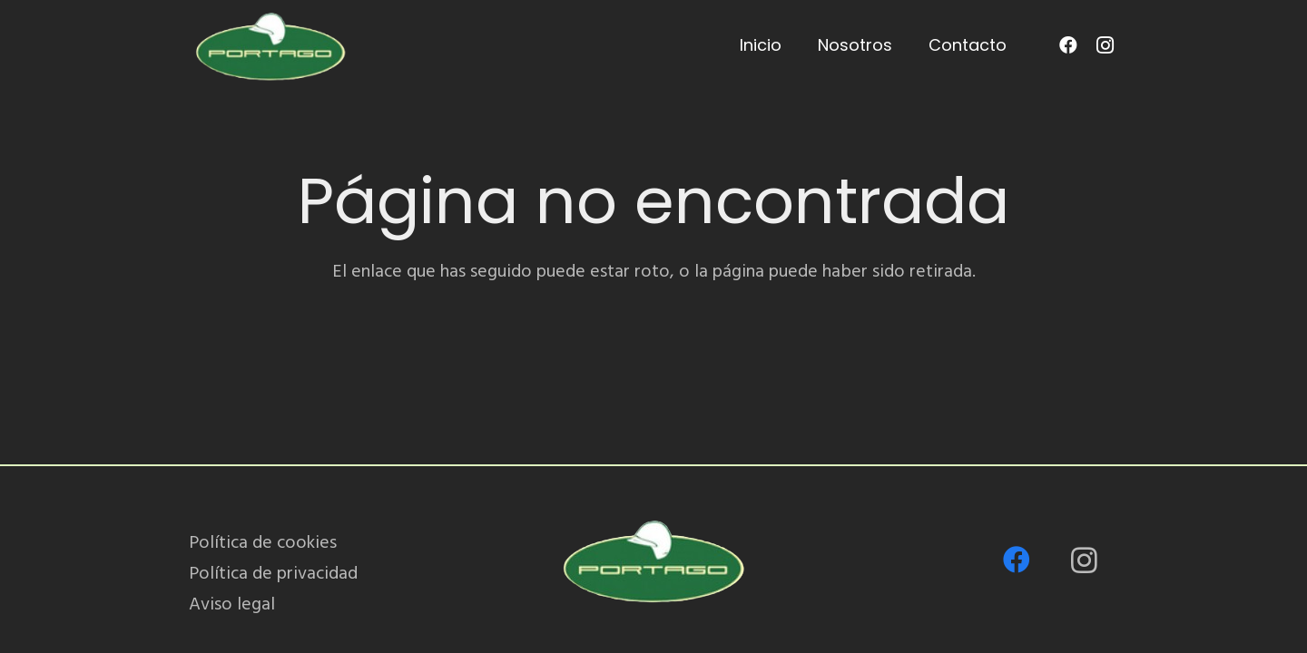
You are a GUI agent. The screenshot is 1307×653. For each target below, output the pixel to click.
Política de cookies (263, 542)
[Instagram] (1104, 45)
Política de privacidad (273, 573)
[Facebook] (1068, 45)
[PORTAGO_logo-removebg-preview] (270, 45)
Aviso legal (232, 604)
